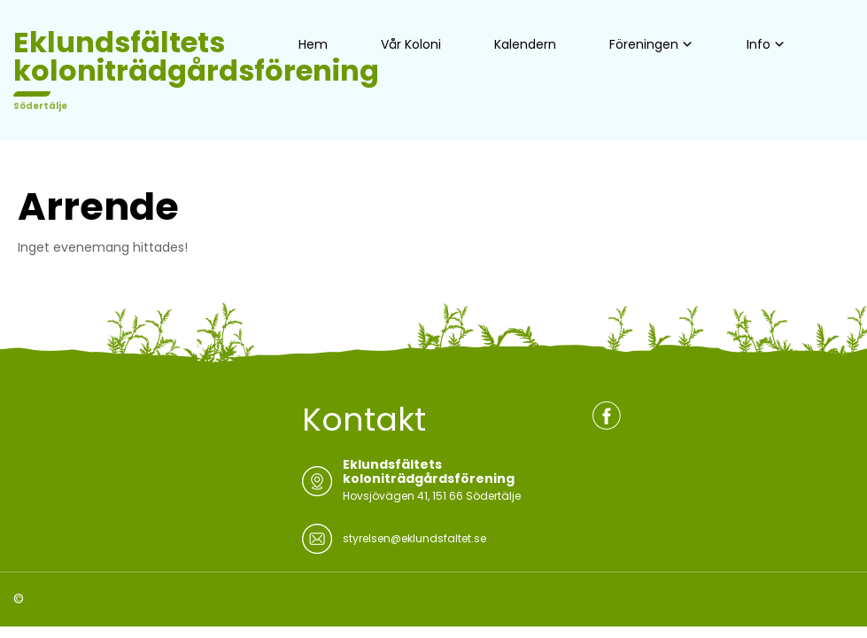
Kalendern (525, 44)
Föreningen (643, 44)
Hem (313, 44)
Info (758, 44)
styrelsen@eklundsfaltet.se (414, 538)
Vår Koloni (411, 44)
